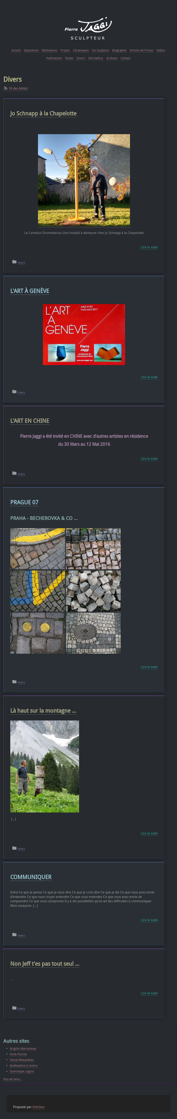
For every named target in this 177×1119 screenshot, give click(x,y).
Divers (21, 262)
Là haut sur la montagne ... (43, 710)
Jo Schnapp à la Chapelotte (43, 113)
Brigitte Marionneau (23, 1048)
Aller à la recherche (37, 2)
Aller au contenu (9, 2)
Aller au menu (23, 2)
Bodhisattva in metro (23, 1065)
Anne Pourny (18, 1054)
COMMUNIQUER (30, 877)
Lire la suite (149, 247)
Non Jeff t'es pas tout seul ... (44, 963)
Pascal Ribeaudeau (22, 1060)
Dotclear (38, 1107)
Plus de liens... (12, 1079)
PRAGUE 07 (24, 502)
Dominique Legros (22, 1071)
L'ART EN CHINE (29, 420)
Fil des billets (18, 88)
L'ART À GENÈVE (29, 291)
